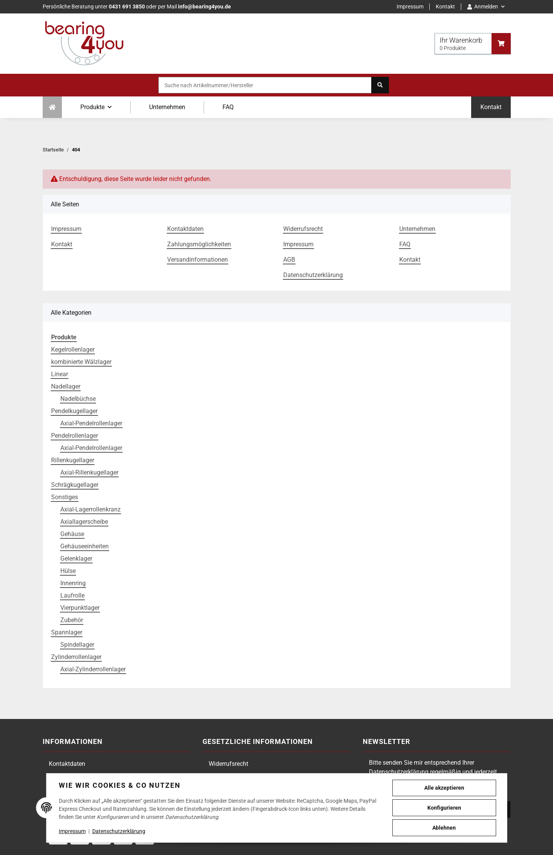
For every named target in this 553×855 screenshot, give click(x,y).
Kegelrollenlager (73, 349)
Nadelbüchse (78, 398)
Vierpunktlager (80, 607)
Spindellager (77, 644)
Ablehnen (444, 828)
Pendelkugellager (74, 411)
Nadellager (65, 386)
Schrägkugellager (74, 484)
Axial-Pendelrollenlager (91, 423)
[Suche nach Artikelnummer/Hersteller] (265, 85)
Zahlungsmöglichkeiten (199, 244)
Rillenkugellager (72, 460)
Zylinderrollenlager (76, 657)
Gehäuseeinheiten (84, 546)
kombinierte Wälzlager (81, 361)
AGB (289, 259)
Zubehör (71, 620)
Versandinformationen (197, 259)
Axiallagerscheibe (84, 521)
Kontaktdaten (185, 228)
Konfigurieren (444, 808)
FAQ (228, 107)
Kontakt (445, 6)
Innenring (73, 583)
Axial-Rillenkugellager (89, 472)
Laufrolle (72, 595)
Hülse (68, 570)
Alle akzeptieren (444, 788)
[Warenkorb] (473, 44)
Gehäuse (72, 534)
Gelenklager (76, 558)
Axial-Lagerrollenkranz (90, 509)
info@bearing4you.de (204, 6)
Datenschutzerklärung (313, 275)
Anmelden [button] (482, 6)
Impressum (410, 6)
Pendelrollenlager (74, 435)
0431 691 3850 (127, 6)
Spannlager (66, 632)
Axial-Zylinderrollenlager (93, 669)
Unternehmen (167, 107)
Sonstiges (64, 497)
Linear (59, 374)
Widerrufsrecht (303, 228)
